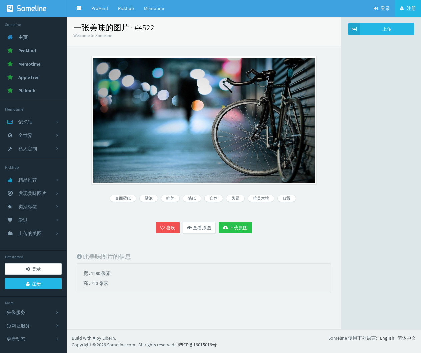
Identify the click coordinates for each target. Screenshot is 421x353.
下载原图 (235, 228)
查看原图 (199, 228)
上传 (370, 29)
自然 (214, 198)
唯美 (170, 198)
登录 (33, 269)
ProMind (99, 8)
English (387, 338)
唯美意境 (261, 198)
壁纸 (149, 198)
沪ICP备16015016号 (197, 345)
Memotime (154, 8)
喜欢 (167, 228)
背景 (287, 198)
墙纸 (192, 198)
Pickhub (126, 8)
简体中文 (406, 338)
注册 (33, 284)
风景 (235, 198)
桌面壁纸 (123, 198)
